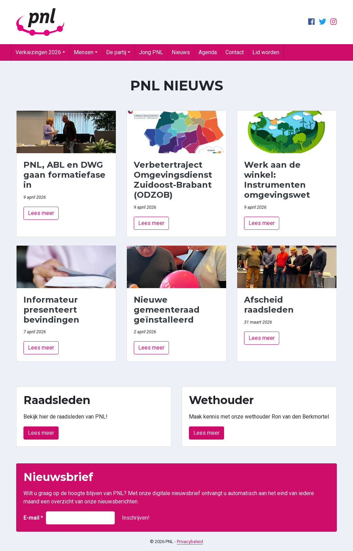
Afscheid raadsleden (269, 305)
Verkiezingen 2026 (38, 52)
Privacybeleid (190, 541)
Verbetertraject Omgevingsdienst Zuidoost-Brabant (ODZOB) (173, 179)
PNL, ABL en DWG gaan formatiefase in (64, 175)
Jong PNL (151, 52)
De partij (116, 52)
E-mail (33, 517)
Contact (234, 52)
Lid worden (265, 52)
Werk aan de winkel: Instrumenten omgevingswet (277, 179)
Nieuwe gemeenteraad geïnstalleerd (167, 310)
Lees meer (41, 213)
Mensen (83, 52)
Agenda (208, 52)
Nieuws (181, 52)
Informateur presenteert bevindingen (51, 310)
